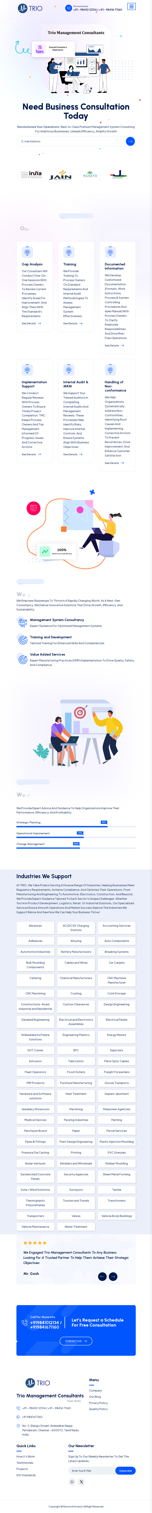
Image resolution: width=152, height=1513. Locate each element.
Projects (22, 1469)
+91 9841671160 (32, 1417)
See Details (31, 323)
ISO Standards (26, 1475)
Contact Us (73, 1341)
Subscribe (125, 1470)
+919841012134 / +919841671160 (46, 1324)
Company (95, 1390)
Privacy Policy (98, 1403)
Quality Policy (98, 1409)
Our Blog (95, 1396)
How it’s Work (25, 1456)
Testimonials (24, 1462)
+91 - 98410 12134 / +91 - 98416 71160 (97, 9)
